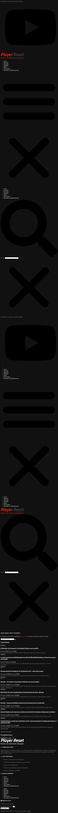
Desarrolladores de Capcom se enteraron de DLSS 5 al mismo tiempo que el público (28, 712)
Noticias (6, 62)
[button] (29, 129)
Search (2, 258)
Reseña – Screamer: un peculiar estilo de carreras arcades (20, 681)
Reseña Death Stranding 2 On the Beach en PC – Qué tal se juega (22, 671)
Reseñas (6, 65)
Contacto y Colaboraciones (11, 70)
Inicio (5, 61)
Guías (5, 67)
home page (24, 636)
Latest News (5, 642)
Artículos (6, 64)
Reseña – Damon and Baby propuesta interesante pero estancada (22, 703)
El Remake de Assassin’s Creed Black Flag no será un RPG (19, 648)
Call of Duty (7, 68)
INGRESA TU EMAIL (7, 806)
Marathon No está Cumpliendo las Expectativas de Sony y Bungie (22, 692)
